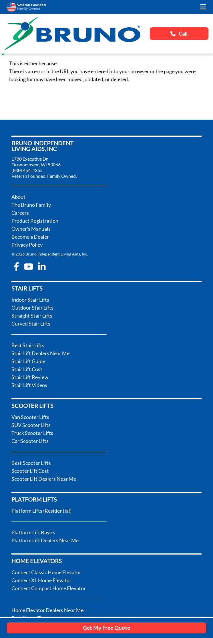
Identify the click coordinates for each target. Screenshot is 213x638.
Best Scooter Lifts (31, 463)
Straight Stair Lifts (31, 315)
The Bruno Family (31, 205)
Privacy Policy (27, 245)
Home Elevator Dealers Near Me (47, 610)
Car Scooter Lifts (30, 441)
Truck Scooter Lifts (32, 433)
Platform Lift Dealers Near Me (45, 540)
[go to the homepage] (72, 33)
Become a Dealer (30, 237)
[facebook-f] (16, 266)
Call (179, 33)
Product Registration (34, 221)
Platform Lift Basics (33, 532)
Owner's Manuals (31, 229)
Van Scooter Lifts (30, 417)
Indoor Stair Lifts (30, 299)
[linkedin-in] (41, 266)
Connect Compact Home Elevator (48, 588)
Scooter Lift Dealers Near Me (43, 479)
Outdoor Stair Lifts (32, 307)
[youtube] (28, 266)
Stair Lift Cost (26, 369)
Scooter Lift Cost (30, 471)
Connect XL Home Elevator (41, 580)
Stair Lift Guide (28, 361)
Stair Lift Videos (29, 385)
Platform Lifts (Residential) (41, 511)
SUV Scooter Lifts (31, 425)
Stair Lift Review (29, 377)
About (18, 197)
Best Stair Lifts (27, 345)
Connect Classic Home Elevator (46, 572)
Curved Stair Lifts (30, 323)
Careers (20, 213)
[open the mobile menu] (203, 7)
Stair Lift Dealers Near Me (40, 353)
